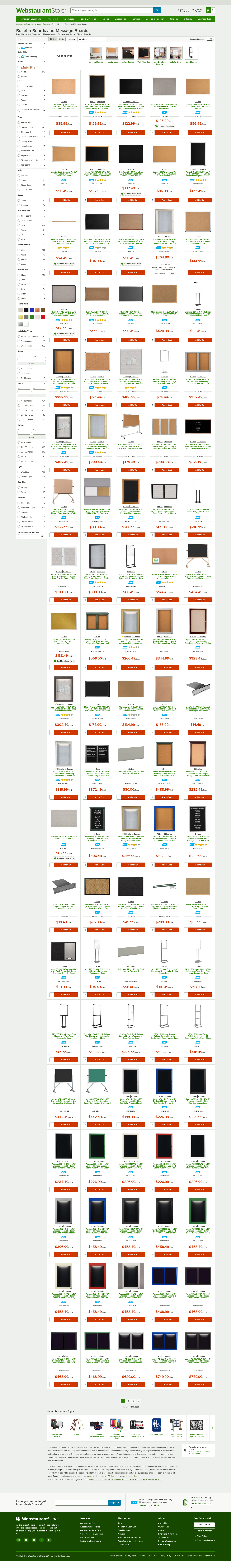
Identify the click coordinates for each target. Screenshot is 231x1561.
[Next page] (144, 1401)
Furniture (136, 19)
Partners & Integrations (90, 1541)
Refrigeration (52, 19)
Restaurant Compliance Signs (137, 1435)
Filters (20, 39)
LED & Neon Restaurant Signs (97, 1435)
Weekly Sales (124, 1530)
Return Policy (164, 1544)
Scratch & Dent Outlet (128, 1527)
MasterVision (156, 1479)
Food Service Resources (129, 1537)
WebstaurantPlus (87, 1523)
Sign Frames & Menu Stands (176, 1435)
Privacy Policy (130, 1556)
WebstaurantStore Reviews (130, 1541)
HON (145, 1479)
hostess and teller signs (96, 1476)
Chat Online (201, 1536)
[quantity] (52, 132)
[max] (39, 359)
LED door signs (113, 1476)
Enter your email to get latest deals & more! (31, 1503)
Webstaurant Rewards (90, 1527)
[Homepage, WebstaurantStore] (41, 10)
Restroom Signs (156, 1434)
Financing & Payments (168, 1534)
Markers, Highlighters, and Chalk (117, 1436)
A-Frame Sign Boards (57, 1435)
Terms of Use (145, 1556)
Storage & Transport (155, 19)
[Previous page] (117, 1401)
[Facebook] (34, 1540)
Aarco (110, 1479)
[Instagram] (18, 1540)
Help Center (204, 1524)
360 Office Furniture (98, 1479)
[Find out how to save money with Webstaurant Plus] (91, 112)
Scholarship (163, 1537)
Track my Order (204, 1531)
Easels (77, 1434)
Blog (120, 1523)
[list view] (61, 39)
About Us (162, 1523)
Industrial (188, 19)
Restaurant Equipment (30, 19)
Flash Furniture (136, 1479)
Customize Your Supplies (91, 1534)
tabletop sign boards (131, 1476)
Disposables (120, 19)
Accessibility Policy (162, 1556)
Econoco (125, 1479)
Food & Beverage (88, 19)
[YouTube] (26, 1540)
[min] (24, 359)
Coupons (122, 1534)
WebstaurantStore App (90, 1530)
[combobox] (111, 10)
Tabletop (105, 19)
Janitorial (174, 19)
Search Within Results (28, 532)
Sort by (72, 39)
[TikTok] (41, 1540)
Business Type (204, 19)
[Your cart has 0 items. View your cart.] (210, 10)
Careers (161, 1530)
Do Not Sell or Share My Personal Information (194, 1556)
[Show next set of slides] (212, 1428)
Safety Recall (124, 1544)
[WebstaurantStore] (40, 1518)
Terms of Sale (116, 1556)
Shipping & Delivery (204, 1540)
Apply (31, 363)
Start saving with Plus (149, 1505)
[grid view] (52, 39)
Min (19, 356)
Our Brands (163, 1527)
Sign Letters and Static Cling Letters (196, 1435)
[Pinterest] (49, 1540)
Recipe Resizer (87, 1537)
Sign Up (114, 1502)
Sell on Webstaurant (167, 1541)
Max (34, 356)
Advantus (117, 1479)
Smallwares (68, 19)
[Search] (42, 536)
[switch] (209, 39)
